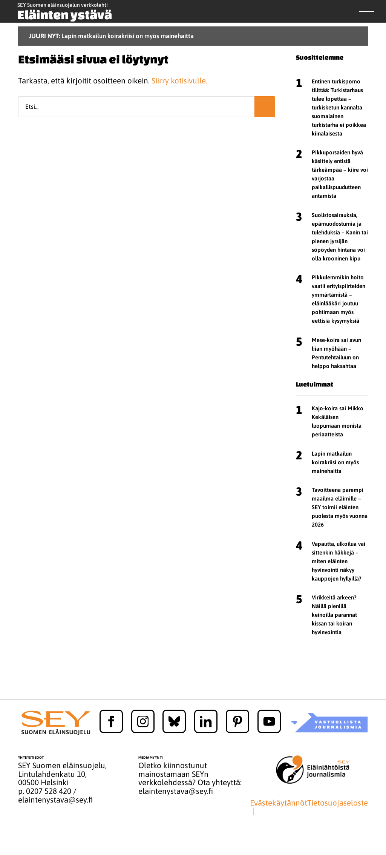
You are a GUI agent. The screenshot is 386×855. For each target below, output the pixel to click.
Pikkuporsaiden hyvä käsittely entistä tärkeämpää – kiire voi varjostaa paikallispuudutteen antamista (340, 174)
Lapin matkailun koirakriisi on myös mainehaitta (335, 462)
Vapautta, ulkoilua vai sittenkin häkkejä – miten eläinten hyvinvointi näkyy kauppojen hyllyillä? (338, 561)
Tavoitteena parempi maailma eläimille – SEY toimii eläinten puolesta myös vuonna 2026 (340, 507)
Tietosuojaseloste (337, 803)
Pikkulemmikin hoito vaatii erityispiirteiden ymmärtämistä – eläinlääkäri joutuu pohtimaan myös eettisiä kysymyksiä (338, 299)
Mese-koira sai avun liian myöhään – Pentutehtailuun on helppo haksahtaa (336, 353)
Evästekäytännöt (278, 803)
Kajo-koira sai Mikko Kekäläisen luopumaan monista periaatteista (337, 421)
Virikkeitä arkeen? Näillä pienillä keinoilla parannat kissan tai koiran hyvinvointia (334, 614)
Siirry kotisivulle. (179, 80)
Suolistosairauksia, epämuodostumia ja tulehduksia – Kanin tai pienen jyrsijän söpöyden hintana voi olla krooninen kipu (340, 237)
